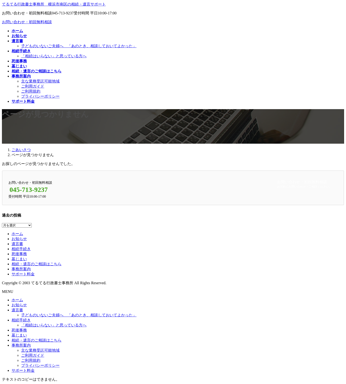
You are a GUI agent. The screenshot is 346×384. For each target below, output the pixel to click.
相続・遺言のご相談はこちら (37, 264)
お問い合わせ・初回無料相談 (27, 22)
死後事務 (19, 254)
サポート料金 (23, 274)
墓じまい (19, 259)
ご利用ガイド (32, 86)
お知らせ (19, 239)
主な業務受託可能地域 (40, 81)
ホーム (17, 234)
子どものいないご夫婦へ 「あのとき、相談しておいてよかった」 (78, 46)
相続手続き (21, 249)
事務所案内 (21, 269)
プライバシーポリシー (40, 96)
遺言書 (17, 244)
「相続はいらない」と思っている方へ (53, 56)
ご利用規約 (30, 91)
